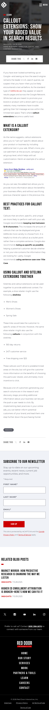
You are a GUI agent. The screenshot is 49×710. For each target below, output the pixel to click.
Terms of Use (25, 707)
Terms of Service (24, 535)
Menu (45, 5)
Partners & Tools (24, 673)
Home (24, 653)
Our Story (24, 658)
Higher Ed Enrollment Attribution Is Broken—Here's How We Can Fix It (22, 590)
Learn (24, 678)
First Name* (24, 488)
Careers (24, 683)
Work (24, 668)
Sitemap (7, 703)
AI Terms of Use (38, 703)
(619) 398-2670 (35, 626)
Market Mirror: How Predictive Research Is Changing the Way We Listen (20, 574)
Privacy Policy (22, 703)
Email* (24, 513)
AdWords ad (16, 91)
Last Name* (24, 501)
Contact (24, 688)
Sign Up (14, 524)
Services (24, 663)
